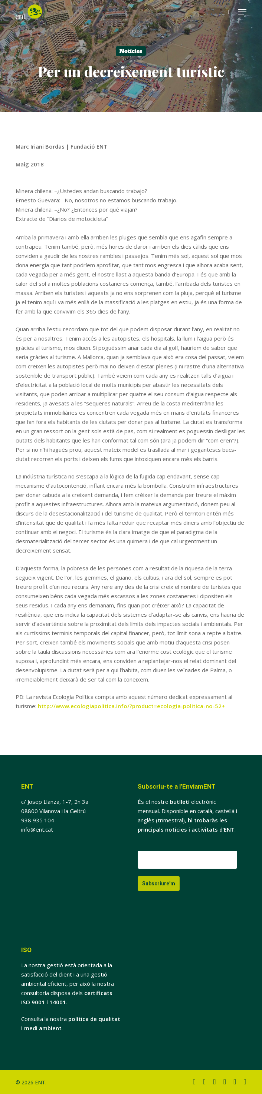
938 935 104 (37, 820)
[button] (242, 12)
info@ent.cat (37, 829)
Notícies (131, 51)
